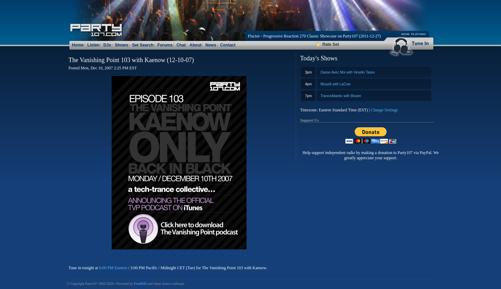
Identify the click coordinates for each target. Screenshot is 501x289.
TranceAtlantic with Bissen (341, 96)
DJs (107, 45)
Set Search (143, 45)
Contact (228, 45)
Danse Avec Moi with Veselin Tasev (348, 72)
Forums (165, 45)
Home (78, 45)
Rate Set (327, 44)
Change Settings (384, 110)
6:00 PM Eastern (113, 267)
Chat (181, 45)
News (210, 45)
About (196, 45)
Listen (93, 45)
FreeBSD (140, 284)
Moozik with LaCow (336, 84)
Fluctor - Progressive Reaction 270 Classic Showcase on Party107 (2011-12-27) (314, 36)
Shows (121, 45)
